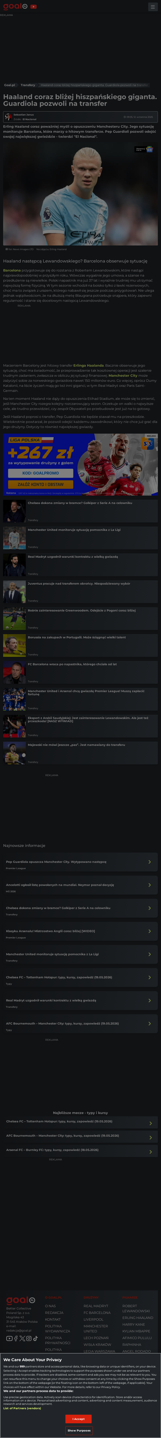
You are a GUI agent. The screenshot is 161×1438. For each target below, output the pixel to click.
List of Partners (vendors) (22, 1408)
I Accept (79, 1419)
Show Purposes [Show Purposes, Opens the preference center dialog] (79, 1430)
